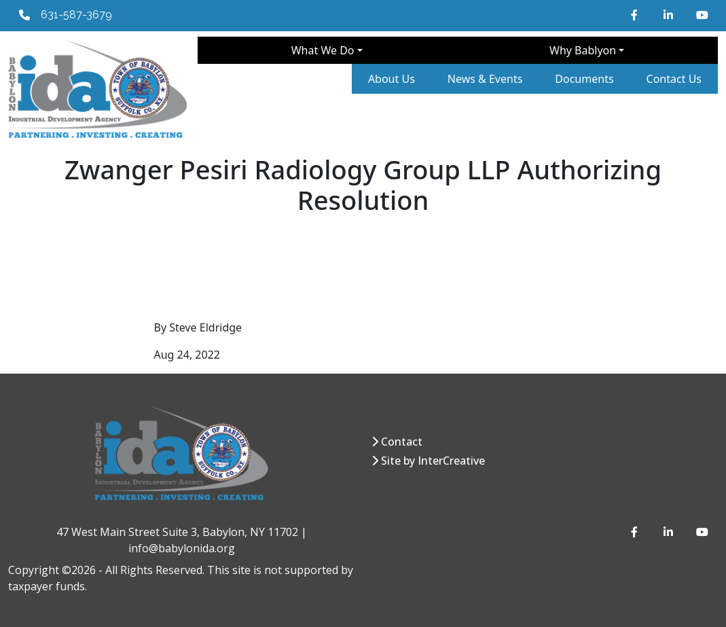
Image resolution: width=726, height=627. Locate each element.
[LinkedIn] (669, 14)
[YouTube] (701, 14)
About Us (391, 78)
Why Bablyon (582, 50)
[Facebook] (636, 14)
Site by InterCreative (433, 460)
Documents (584, 78)
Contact (401, 441)
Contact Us (674, 78)
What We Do (323, 50)
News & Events (485, 78)
